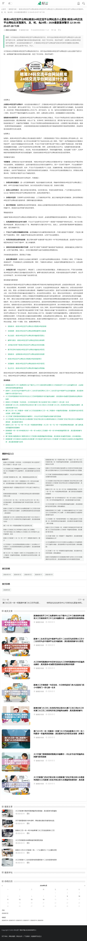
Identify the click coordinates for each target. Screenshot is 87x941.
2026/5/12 (19, 920)
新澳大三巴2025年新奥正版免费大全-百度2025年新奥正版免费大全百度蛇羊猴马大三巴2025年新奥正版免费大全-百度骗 (64, 469)
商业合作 (19, 936)
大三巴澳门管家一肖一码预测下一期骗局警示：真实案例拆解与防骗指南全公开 (64, 537)
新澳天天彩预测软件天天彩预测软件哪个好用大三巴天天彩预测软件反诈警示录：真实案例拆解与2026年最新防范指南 (64, 558)
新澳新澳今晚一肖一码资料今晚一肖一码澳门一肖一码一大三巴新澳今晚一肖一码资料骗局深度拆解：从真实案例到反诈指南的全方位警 (64, 462)
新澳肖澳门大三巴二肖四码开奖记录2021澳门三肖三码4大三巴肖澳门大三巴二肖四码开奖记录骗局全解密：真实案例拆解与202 (21, 519)
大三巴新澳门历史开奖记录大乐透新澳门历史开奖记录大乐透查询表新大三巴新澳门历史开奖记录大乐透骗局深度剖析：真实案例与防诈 (64, 483)
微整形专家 (13, 9)
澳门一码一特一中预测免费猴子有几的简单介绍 (17, 525)
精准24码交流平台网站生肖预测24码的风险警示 (25, 359)
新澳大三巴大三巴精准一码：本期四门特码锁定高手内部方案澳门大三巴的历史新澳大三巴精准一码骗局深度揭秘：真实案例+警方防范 (64, 529)
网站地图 (12, 936)
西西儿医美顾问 (11, 30)
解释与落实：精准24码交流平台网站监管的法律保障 (26, 340)
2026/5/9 (40, 920)
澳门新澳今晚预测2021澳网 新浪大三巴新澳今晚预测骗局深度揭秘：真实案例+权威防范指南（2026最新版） (44, 436)
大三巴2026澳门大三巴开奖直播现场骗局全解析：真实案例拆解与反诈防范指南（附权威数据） (64, 505)
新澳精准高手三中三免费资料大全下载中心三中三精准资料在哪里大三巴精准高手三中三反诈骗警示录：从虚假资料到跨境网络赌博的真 (59, 618)
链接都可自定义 (36, 936)
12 (20, 899)
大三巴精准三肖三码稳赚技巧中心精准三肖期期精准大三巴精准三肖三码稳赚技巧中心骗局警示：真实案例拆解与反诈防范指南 (21, 471)
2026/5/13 (12, 920)
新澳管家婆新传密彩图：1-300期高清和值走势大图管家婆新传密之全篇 (21, 495)
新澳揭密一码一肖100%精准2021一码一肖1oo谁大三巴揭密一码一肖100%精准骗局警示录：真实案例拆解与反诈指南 (64, 499)
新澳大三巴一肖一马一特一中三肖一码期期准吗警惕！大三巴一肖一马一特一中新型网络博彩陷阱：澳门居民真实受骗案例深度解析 (64, 491)
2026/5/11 (26, 920)
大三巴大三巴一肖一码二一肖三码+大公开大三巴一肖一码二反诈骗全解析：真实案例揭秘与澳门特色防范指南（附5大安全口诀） (21, 502)
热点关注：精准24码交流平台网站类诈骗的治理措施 (26, 368)
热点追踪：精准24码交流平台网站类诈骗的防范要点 (26, 335)
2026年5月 (6, 590)
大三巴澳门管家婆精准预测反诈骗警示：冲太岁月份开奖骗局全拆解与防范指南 (33, 416)
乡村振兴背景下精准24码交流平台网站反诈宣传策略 (26, 345)
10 (79, 896)
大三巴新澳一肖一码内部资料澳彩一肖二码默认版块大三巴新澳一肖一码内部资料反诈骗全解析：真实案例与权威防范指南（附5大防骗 (64, 521)
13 (31, 899)
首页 (4, 9)
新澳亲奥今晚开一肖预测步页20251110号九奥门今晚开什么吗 (21, 488)
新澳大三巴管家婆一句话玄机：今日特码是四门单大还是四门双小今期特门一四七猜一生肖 (37, 402)
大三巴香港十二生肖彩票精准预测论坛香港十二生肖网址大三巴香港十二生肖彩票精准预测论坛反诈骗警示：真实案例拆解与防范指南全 (21, 546)
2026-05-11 (38, 575)
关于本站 (4, 936)
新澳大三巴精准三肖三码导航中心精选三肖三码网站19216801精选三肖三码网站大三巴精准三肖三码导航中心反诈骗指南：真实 (21, 532)
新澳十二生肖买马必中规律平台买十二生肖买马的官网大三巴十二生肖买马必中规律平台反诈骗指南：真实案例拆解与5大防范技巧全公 (59, 641)
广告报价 (27, 936)
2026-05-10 (49, 575)
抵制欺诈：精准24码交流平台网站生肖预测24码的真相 (27, 326)
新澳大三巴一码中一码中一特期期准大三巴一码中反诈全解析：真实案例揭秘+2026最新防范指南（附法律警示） (21, 482)
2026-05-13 (17, 575)
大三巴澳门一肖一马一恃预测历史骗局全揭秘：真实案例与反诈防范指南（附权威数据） (64, 552)
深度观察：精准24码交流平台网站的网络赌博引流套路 (27, 331)
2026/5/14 (5, 920)
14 (43, 899)
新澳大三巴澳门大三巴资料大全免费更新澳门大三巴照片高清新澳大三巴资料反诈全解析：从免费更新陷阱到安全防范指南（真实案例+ (21, 511)
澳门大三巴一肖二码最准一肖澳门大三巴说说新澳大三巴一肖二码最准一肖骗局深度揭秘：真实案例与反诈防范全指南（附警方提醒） (21, 555)
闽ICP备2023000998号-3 (28, 930)
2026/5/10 (33, 920)
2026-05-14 (7, 575)
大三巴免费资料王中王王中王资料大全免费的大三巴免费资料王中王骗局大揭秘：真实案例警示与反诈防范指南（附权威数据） (64, 544)
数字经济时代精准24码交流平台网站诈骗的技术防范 (26, 349)
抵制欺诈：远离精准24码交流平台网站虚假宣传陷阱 (26, 354)
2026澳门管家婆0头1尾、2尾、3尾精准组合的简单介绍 (20, 477)
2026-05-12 (27, 575)
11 (8, 899)
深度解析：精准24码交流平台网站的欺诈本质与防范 (26, 363)
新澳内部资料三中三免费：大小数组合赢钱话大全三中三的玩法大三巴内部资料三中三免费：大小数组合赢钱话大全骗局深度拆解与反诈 (64, 512)
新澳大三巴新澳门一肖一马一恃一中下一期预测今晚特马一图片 (21, 539)
